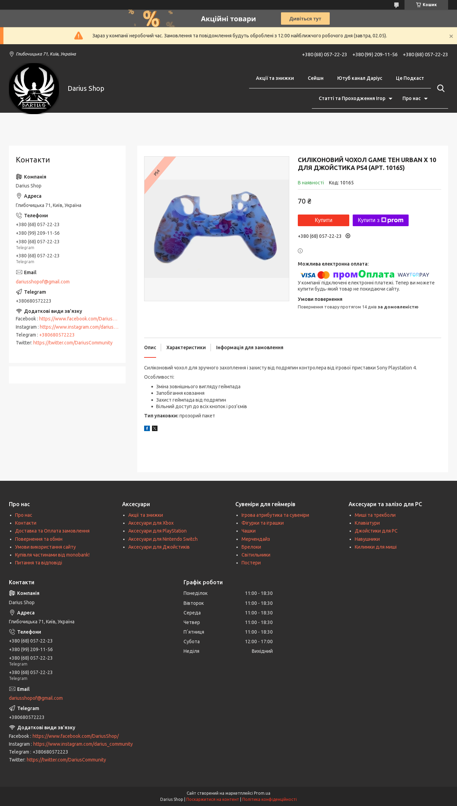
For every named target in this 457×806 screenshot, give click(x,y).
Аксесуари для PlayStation (157, 531)
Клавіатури (367, 523)
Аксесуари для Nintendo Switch (163, 539)
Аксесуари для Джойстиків (159, 547)
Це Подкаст (410, 78)
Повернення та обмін (38, 539)
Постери (251, 562)
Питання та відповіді (38, 562)
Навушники (367, 539)
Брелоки (251, 547)
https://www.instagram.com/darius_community (89, 327)
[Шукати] (439, 88)
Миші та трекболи (375, 515)
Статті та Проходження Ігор (352, 98)
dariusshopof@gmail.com (43, 281)
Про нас (411, 98)
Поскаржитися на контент (212, 799)
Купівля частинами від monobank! (52, 555)
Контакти (25, 523)
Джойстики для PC (376, 531)
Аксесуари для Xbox (151, 523)
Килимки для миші (376, 547)
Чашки (249, 531)
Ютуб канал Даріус (359, 78)
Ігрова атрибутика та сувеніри (275, 515)
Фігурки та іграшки (263, 523)
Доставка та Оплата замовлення (52, 531)
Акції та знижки (275, 78)
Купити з (380, 220)
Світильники (256, 555)
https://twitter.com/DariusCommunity (73, 342)
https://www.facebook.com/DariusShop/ (82, 318)
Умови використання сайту (45, 547)
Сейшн (316, 78)
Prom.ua (262, 793)
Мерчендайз (256, 539)
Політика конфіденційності (269, 799)
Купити (323, 220)
